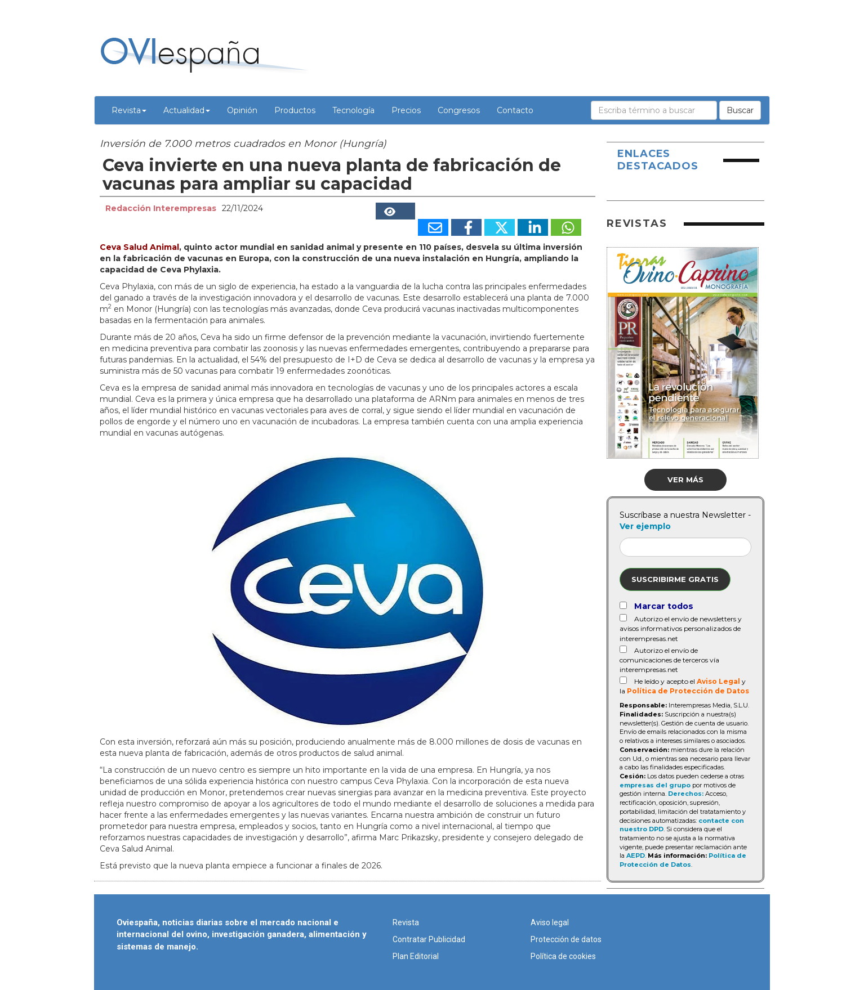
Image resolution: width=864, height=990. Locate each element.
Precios (406, 110)
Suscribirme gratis (675, 579)
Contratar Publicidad (429, 939)
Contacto (515, 110)
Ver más (685, 479)
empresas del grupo (655, 785)
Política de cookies (563, 956)
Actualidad (186, 110)
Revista (129, 110)
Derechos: (685, 794)
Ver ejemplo (645, 526)
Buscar (740, 110)
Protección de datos (566, 939)
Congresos (459, 110)
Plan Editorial (416, 956)
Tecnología (353, 110)
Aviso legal (550, 922)
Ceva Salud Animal (139, 247)
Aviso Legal (718, 681)
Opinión (242, 110)
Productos (294, 110)
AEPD (635, 855)
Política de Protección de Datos (688, 691)
